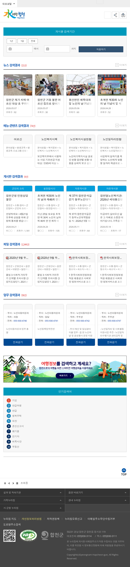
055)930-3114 (84, 536)
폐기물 (15, 431)
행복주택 (16, 415)
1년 (11, 41)
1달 (22, 41)
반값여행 (16, 405)
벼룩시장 (16, 441)
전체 (33, 41)
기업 (14, 400)
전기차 (15, 436)
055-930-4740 (20, 320)
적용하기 (107, 49)
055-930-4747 (114, 320)
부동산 (15, 446)
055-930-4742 (82, 320)
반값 (14, 410)
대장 (14, 421)
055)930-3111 (110, 536)
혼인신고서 (18, 426)
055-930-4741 (51, 320)
